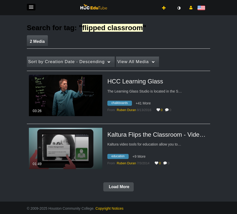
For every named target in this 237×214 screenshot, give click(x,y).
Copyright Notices (109, 208)
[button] (31, 7)
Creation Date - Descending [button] (66, 61)
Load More (118, 187)
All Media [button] (133, 61)
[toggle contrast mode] (178, 8)
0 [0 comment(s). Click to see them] (171, 110)
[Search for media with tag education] (119, 157)
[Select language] (202, 8)
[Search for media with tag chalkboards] (121, 104)
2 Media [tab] (37, 41)
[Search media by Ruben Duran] (126, 110)
